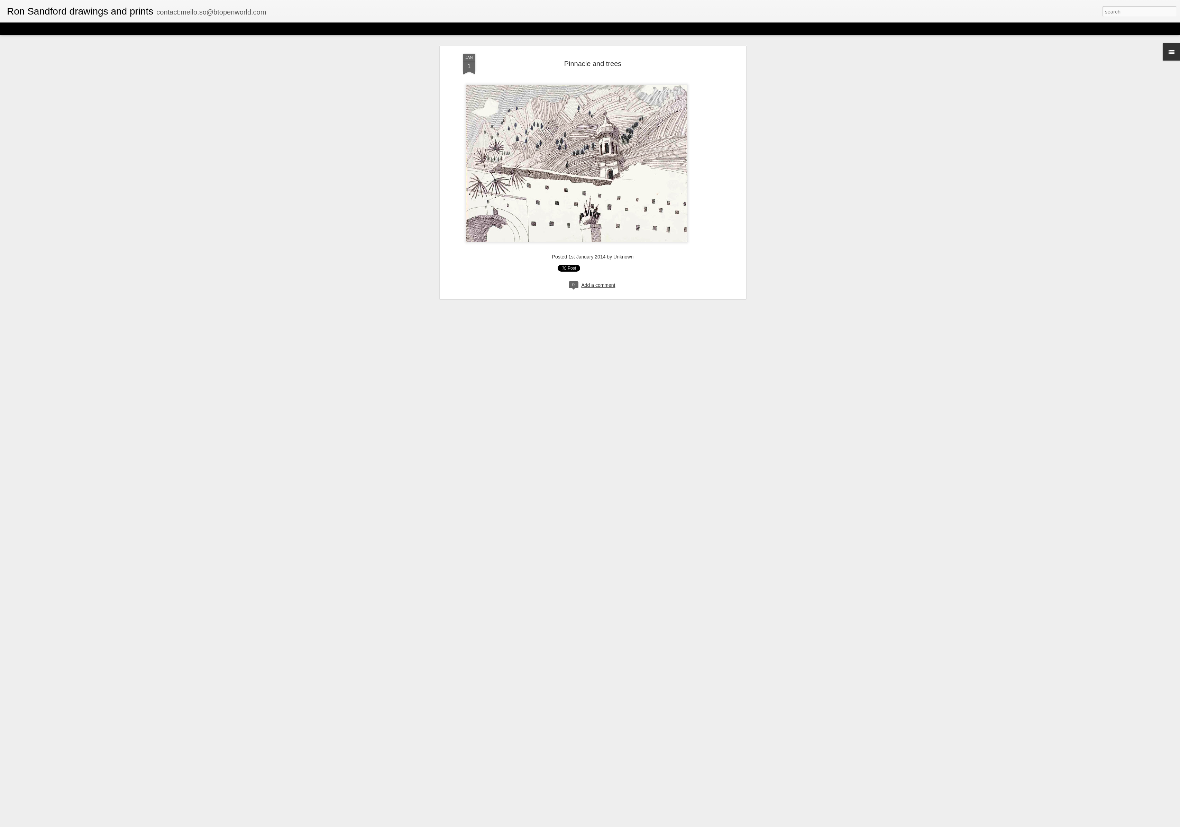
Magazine (56, 28)
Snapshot (123, 28)
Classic (11, 28)
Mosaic (79, 28)
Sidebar (100, 28)
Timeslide (149, 28)
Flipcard (32, 28)
